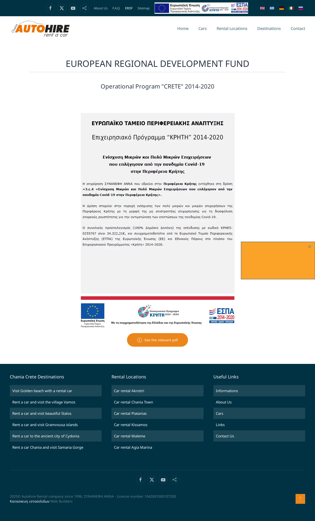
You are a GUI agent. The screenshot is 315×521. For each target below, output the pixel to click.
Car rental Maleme (129, 435)
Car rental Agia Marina (133, 447)
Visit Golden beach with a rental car (42, 390)
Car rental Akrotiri (129, 390)
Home (183, 28)
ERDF (129, 8)
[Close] (309, 246)
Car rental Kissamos (130, 424)
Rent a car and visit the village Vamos (43, 402)
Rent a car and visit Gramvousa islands (45, 424)
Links (220, 424)
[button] (300, 499)
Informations (227, 390)
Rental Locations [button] (232, 28)
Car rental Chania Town (133, 402)
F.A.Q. (116, 8)
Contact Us (225, 435)
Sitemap (144, 8)
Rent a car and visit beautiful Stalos (41, 413)
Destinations (269, 28)
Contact (298, 28)
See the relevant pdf (157, 340)
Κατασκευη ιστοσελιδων (29, 501)
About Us (101, 8)
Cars (202, 28)
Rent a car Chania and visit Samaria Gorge (47, 447)
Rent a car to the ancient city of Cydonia (45, 435)
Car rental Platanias (130, 413)
